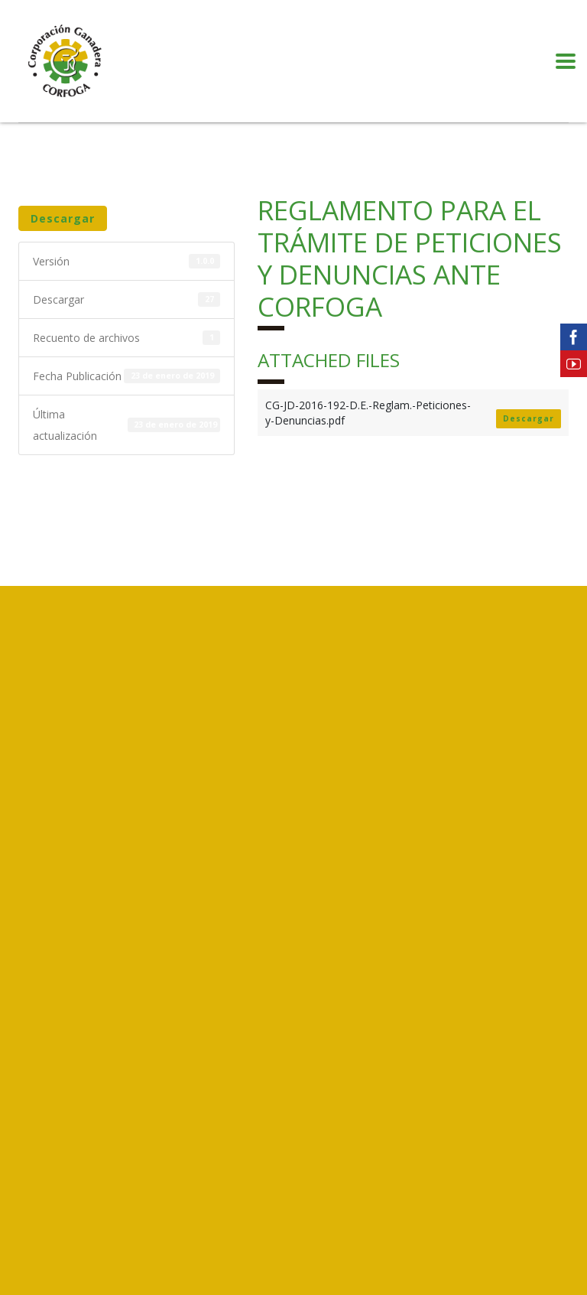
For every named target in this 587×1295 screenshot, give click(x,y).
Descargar (63, 218)
